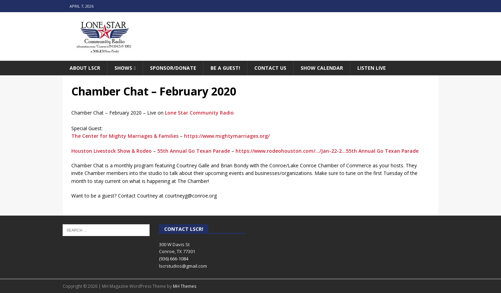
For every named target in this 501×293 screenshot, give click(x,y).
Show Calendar (322, 68)
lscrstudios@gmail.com (183, 266)
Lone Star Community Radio (199, 112)
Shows (123, 68)
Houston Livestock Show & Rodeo (111, 151)
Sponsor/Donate (173, 68)
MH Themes (184, 286)
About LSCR (85, 68)
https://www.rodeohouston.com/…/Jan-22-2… (291, 151)
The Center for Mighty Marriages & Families (124, 136)
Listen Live (371, 68)
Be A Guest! (225, 68)
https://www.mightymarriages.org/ (227, 136)
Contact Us (270, 68)
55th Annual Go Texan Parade (193, 151)
